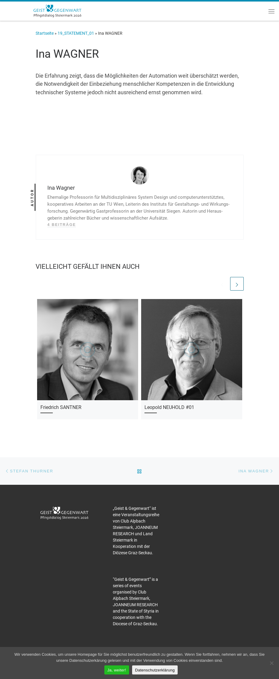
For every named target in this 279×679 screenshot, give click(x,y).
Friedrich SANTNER (60, 407)
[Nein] (271, 663)
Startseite (45, 33)
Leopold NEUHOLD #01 (169, 407)
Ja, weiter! (116, 670)
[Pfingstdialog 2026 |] (57, 10)
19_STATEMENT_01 (76, 33)
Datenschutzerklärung (155, 670)
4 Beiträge (61, 225)
